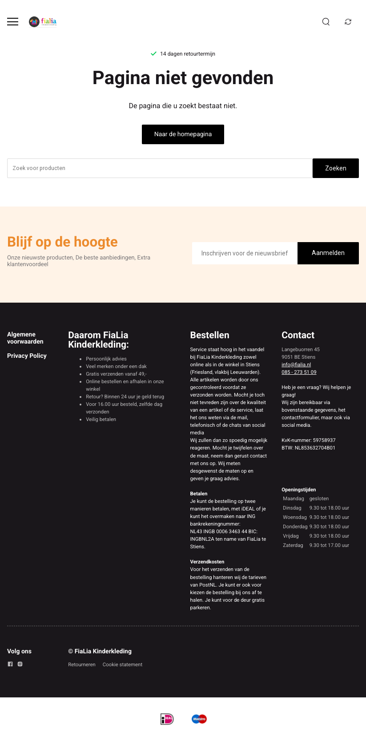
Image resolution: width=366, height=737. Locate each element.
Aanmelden (328, 252)
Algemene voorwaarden (25, 338)
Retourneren (82, 664)
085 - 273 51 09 (299, 372)
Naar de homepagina (183, 134)
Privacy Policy (27, 356)
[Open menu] (12, 21)
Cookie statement (122, 664)
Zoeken (335, 168)
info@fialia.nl (296, 364)
